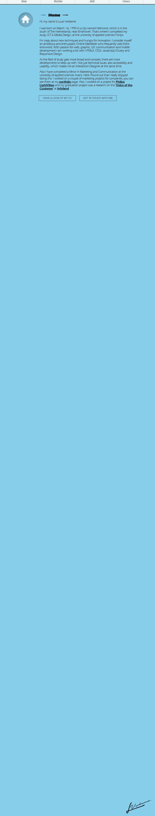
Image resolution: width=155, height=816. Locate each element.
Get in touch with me (98, 98)
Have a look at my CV (57, 98)
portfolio (65, 82)
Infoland (63, 88)
